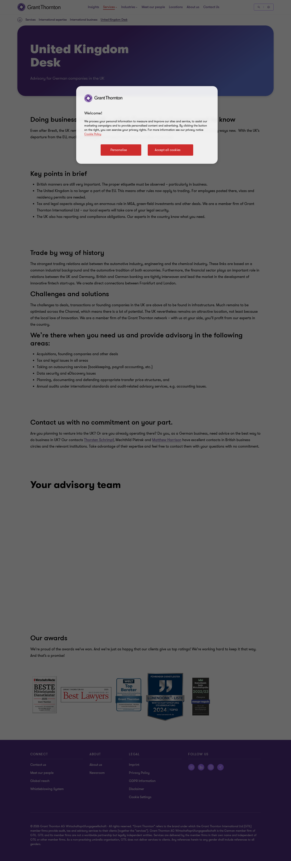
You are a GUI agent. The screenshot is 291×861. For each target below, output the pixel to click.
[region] (147, 125)
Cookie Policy (92, 134)
